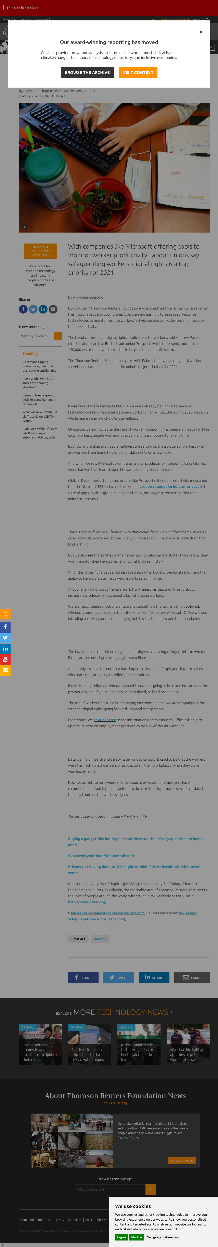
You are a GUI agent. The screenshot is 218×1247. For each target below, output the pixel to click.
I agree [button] (121, 1237)
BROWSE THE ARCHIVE (87, 72)
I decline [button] (136, 1237)
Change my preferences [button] (162, 1237)
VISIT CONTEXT (138, 72)
